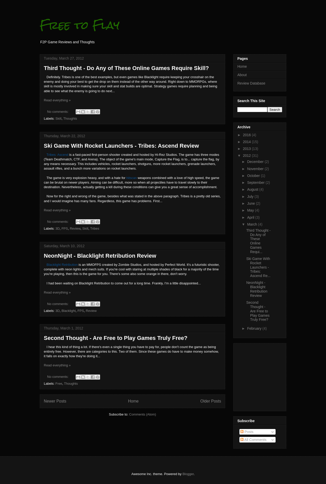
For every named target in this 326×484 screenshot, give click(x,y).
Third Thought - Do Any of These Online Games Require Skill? (126, 68)
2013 (247, 149)
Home (133, 401)
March (252, 224)
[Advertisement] (252, 375)
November (255, 169)
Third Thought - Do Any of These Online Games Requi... (258, 241)
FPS (64, 228)
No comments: (58, 112)
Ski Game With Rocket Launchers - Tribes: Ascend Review (121, 146)
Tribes (94, 228)
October (254, 176)
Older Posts (210, 401)
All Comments (253, 440)
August (253, 189)
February (254, 328)
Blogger (188, 474)
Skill (59, 118)
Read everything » (57, 100)
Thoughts (70, 118)
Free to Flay (79, 25)
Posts (246, 432)
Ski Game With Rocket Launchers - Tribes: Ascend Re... (258, 267)
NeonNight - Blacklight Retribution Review (100, 256)
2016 (247, 135)
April (251, 217)
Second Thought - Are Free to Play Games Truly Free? (115, 338)
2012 (247, 156)
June (251, 203)
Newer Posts (55, 401)
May (251, 210)
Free (59, 383)
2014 (247, 142)
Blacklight (68, 311)
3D (58, 228)
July (250, 197)
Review (75, 228)
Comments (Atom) (142, 414)
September (256, 183)
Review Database (251, 83)
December (255, 162)
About (242, 75)
